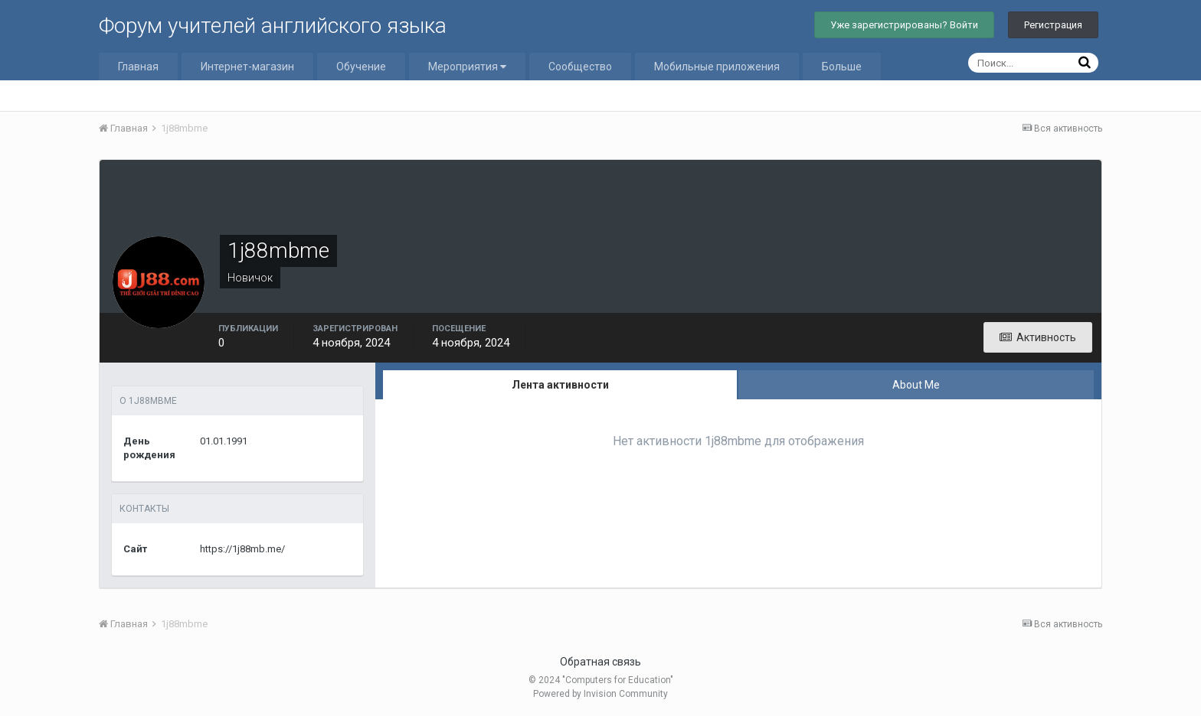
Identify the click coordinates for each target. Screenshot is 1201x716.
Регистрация (1053, 25)
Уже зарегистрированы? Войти (904, 25)
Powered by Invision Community (600, 693)
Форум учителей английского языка (273, 25)
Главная (138, 66)
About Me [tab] (916, 385)
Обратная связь (600, 662)
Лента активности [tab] (560, 385)
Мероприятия (467, 66)
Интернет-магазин (247, 66)
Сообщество (580, 66)
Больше (842, 66)
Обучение (361, 66)
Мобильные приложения (717, 66)
